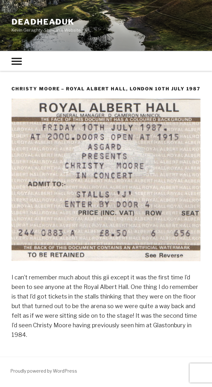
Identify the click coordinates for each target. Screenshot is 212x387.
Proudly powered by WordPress (43, 371)
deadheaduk (43, 22)
